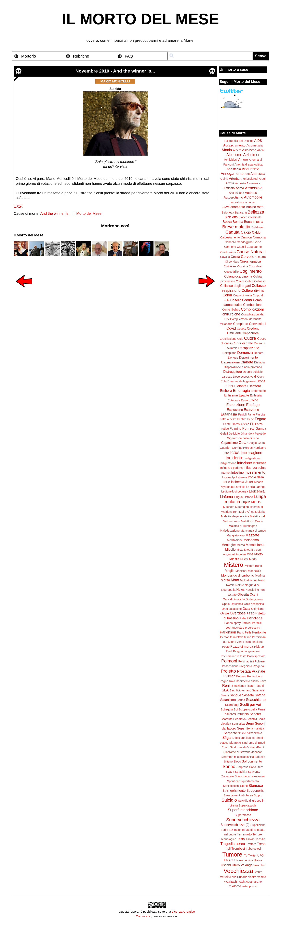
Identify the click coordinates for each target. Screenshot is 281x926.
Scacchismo (256, 700)
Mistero (233, 565)
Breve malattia (236, 226)
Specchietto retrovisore (250, 776)
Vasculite (259, 865)
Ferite (227, 424)
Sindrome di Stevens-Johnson (243, 752)
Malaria (260, 511)
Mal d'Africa (246, 511)
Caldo (256, 232)
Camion (246, 237)
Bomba (238, 221)
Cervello (247, 257)
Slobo (237, 761)
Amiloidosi (231, 159)
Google (252, 442)
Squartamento (249, 781)
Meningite (229, 545)
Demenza (245, 353)
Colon (227, 295)
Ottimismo (257, 608)
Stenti (244, 785)
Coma (247, 300)
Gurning (237, 447)
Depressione (230, 362)
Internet (225, 472)
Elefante (240, 386)
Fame (251, 414)
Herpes (248, 447)
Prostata (244, 671)
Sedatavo (239, 719)
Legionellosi (229, 491)
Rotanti (259, 685)
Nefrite (239, 585)
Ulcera (228, 860)
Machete (228, 506)
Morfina (260, 575)
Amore (243, 159)
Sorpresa (242, 767)
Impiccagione (251, 453)
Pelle (248, 632)
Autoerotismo (233, 197)
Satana (260, 695)
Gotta (261, 442)
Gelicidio (234, 433)
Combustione (252, 305)
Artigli (262, 178)
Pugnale (258, 671)
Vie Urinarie (239, 877)
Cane (257, 242)
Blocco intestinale (250, 217)
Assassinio (254, 188)
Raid (232, 681)
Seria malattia (255, 728)
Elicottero (254, 386)
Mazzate (252, 535)
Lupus (245, 502)
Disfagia (259, 362)
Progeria (258, 666)
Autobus (251, 192)
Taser (237, 829)
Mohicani (241, 570)
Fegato (260, 419)
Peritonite (259, 632)
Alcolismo (249, 150)
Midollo (230, 549)
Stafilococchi (231, 785)
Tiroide (250, 839)
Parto (240, 632)
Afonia (227, 150)
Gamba (260, 428)
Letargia (242, 491)
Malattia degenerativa (235, 516)
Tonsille (260, 839)
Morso (225, 580)
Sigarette (235, 742)
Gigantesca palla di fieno (243, 438)
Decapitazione (248, 348)
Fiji (252, 424)
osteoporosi (249, 886)
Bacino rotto (254, 207)
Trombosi (238, 848)
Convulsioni (257, 324)
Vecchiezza (238, 871)
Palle (243, 618)
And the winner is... (55, 213)
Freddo (224, 428)
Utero (236, 865)
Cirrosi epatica (250, 261)
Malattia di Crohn (252, 521)
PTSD (250, 613)
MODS (256, 502)
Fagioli (242, 414)
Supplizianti (257, 825)
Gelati (224, 433)
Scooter (255, 714)
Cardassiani (228, 252)
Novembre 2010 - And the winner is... (115, 71)
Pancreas (254, 618)
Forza (259, 424)
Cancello (230, 242)
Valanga (247, 865)
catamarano (254, 881)
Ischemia (237, 482)
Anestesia (234, 169)
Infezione (244, 463)
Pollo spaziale (256, 656)
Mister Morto (248, 559)
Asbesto (240, 183)
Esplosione (235, 409)
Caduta (232, 232)
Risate (249, 685)
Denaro (258, 353)
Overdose (238, 613)
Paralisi (246, 623)
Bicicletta (231, 217)
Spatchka (241, 771)
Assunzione (236, 192)
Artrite (230, 183)
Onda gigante (254, 599)
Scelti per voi (250, 705)
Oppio (226, 604)
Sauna (241, 700)
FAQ (129, 56)
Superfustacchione (243, 810)
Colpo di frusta (242, 295)
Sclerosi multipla (237, 714)
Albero (237, 150)
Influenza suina (254, 467)
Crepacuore (250, 333)
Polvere (260, 661)
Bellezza (255, 212)
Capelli (241, 246)
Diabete (247, 362)
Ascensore (253, 183)
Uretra (258, 860)
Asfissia (229, 188)
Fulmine (235, 428)
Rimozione (237, 685)
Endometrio (258, 390)
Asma (240, 188)
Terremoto (244, 834)
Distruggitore (232, 371)
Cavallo (225, 256)
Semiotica (238, 723)
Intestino (237, 472)
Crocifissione (228, 338)
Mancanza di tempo (253, 530)
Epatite (244, 395)
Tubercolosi (253, 848)
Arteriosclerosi (249, 178)
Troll (227, 848)
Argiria (224, 178)
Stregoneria (255, 790)
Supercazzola (247, 805)
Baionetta (228, 212)
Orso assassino (232, 608)
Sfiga (226, 738)
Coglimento (250, 271)
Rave (262, 681)
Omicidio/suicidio (234, 599)
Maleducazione (230, 530)
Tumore (232, 854)
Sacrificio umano (240, 690)
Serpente (230, 733)
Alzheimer (251, 155)
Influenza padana (231, 467)
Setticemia (254, 733)
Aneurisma (250, 169)
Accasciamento (234, 145)
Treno (261, 844)
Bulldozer (258, 227)
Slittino (228, 761)
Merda (241, 545)
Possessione (230, 666)
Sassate (248, 695)
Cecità (235, 256)
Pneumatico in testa (233, 656)
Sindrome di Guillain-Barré (247, 747)
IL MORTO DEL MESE (140, 19)
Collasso (259, 281)
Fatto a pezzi (228, 419)
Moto (235, 580)
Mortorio (28, 56)
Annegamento (232, 174)
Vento (258, 872)
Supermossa (243, 815)
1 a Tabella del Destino (238, 140)
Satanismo (228, 700)
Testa (241, 839)
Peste (226, 646)
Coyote (241, 328)
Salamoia (258, 690)
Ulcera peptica (243, 860)
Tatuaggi (247, 829)
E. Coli (229, 386)
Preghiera (245, 666)
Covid (231, 328)
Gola (242, 443)
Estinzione (251, 409)
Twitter (252, 855)
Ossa (246, 608)
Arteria (234, 178)
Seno (249, 723)
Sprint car (233, 781)
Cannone (230, 246)
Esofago (253, 405)
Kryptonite (227, 486)
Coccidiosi (255, 266)
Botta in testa (253, 221)
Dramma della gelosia (241, 381)
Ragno (224, 681)
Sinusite (260, 756)
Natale (230, 585)
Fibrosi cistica (240, 424)
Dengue (233, 357)
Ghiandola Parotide (253, 433)
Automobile (253, 197)
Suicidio (229, 800)
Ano (247, 173)
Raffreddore (255, 676)
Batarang (241, 212)
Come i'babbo (231, 309)
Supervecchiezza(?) (235, 825)
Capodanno (254, 246)
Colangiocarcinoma (238, 276)
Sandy (225, 695)
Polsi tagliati (246, 661)
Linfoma (226, 497)
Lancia (250, 486)
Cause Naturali (251, 251)
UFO (260, 855)
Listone (248, 497)
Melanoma (251, 540)
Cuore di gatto (242, 343)
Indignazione (228, 463)
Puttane (241, 676)
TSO (230, 829)
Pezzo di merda (241, 646)
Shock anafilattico (243, 737)
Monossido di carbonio (237, 575)
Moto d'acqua (248, 580)
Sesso (242, 733)
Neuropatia (228, 589)
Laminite (239, 486)
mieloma (235, 886)
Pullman (229, 676)
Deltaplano (229, 353)
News (240, 589)
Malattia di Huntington (243, 526)
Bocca (227, 221)
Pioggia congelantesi (246, 651)
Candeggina (245, 242)
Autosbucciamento (243, 202)
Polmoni (229, 660)
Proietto (228, 671)
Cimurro (260, 256)
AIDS (258, 140)
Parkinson (228, 632)
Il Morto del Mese (87, 213)
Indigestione (252, 458)
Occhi (254, 594)
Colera (240, 281)
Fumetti (248, 428)
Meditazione (235, 540)
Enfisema (231, 395)
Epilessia (256, 395)
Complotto (240, 324)
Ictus (235, 452)
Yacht (241, 881)
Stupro (258, 795)
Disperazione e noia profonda (243, 367)
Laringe (260, 486)
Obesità (243, 594)
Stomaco (256, 786)
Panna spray (232, 623)
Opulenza (236, 604)
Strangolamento (233, 790)
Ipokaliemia (239, 477)
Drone (260, 381)
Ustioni (226, 865)
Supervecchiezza (242, 819)
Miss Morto (255, 554)
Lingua (238, 497)
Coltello (235, 300)
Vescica (225, 877)
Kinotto (258, 482)
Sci (236, 709)
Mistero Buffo (253, 565)
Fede (250, 419)
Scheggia (227, 709)
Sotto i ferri (256, 767)
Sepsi (241, 728)
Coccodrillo (231, 271)
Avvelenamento (233, 207)
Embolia (226, 390)
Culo (240, 338)
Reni (226, 686)
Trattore (251, 844)
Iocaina (226, 477)
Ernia (244, 400)
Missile (234, 559)
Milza (240, 549)
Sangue (235, 695)
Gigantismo (229, 442)
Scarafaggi (232, 704)
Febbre (241, 419)
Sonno (229, 766)
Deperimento (248, 357)
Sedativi (251, 719)
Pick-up (259, 646)
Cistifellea (230, 266)
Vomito (261, 877)
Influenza (259, 463)
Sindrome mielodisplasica (237, 756)
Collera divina (253, 290)
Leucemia (257, 491)
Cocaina (242, 266)
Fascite (260, 414)
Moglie (230, 570)
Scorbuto (226, 719)
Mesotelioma (255, 545)
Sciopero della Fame (252, 709)
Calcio (246, 232)
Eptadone (234, 400)
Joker (249, 482)
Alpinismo (234, 155)
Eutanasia (229, 414)
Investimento (255, 472)
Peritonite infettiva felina (235, 637)
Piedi (229, 651)
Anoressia (258, 173)
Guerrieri (225, 447)
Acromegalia (254, 145)
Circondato (232, 261)
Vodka (252, 877)
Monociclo (254, 570)
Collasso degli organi (235, 285)
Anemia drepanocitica (249, 164)
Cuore (250, 338)
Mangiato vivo (236, 535)
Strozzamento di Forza (238, 795)
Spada (230, 771)
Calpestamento (230, 237)
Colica (249, 281)
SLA (225, 690)
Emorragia (241, 391)
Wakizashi (230, 881)
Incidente (234, 457)
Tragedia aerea (232, 844)
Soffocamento (252, 761)
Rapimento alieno (247, 681)
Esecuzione (235, 405)
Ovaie (224, 613)
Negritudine (252, 585)
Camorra (259, 237)
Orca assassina (254, 604)
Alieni (260, 150)
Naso (261, 580)
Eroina (253, 400)
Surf (223, 829)
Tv (245, 855)
